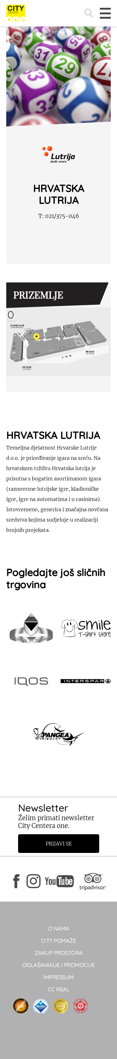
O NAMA (58, 928)
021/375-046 (58, 216)
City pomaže (58, 940)
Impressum (58, 977)
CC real (59, 989)
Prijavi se (59, 843)
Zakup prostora (59, 952)
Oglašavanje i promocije (58, 965)
